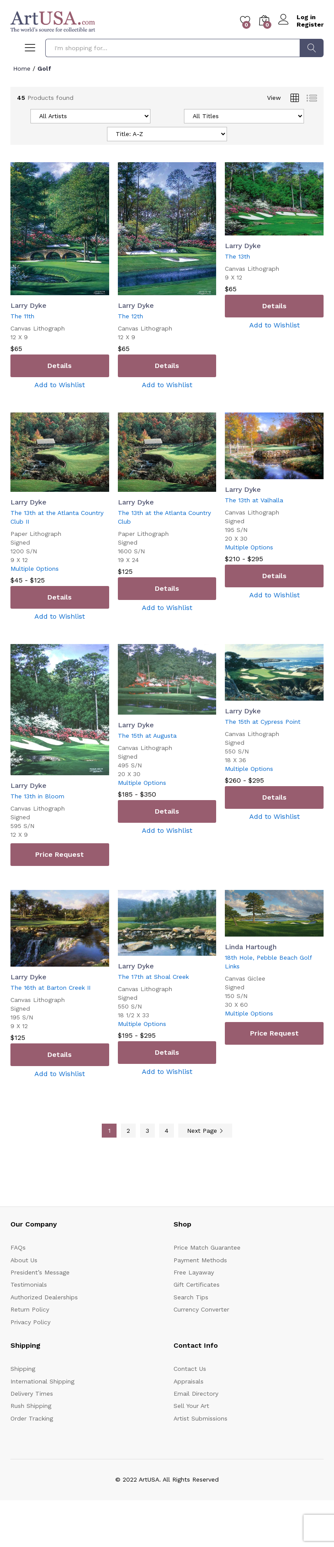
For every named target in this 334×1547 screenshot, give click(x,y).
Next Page (205, 1130)
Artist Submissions (200, 1418)
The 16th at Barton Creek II (50, 987)
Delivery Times (31, 1393)
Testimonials (28, 1284)
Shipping (22, 1368)
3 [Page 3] (147, 1130)
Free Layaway (194, 1272)
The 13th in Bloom (37, 796)
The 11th (22, 316)
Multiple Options (34, 568)
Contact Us (190, 1368)
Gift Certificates (197, 1284)
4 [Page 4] (166, 1130)
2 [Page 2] (128, 1130)
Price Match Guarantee (207, 1247)
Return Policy (29, 1309)
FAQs (18, 1247)
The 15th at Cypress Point (263, 721)
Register (310, 24)
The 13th (237, 256)
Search (312, 48)
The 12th (130, 316)
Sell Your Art (191, 1405)
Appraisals (189, 1381)
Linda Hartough (251, 947)
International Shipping (42, 1381)
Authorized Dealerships (44, 1297)
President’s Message (40, 1272)
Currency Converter (201, 1309)
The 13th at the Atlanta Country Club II (57, 517)
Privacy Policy (30, 1322)
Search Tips (191, 1297)
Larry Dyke (28, 305)
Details (59, 365)
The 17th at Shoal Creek (153, 976)
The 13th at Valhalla (254, 500)
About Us (23, 1260)
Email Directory (196, 1393)
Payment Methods (200, 1260)
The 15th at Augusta (147, 735)
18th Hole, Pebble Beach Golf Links (268, 962)
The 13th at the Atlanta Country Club (164, 517)
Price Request (59, 854)
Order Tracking (31, 1418)
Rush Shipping (30, 1405)
